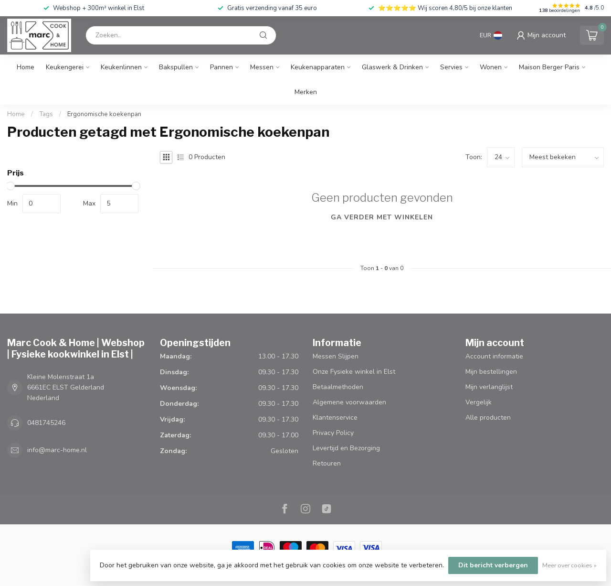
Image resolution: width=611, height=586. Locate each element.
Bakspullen (176, 67)
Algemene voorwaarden (349, 402)
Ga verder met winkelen (382, 217)
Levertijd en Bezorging (346, 448)
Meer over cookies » (569, 565)
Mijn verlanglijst (489, 386)
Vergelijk (478, 402)
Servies (451, 67)
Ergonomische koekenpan (104, 114)
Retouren (327, 463)
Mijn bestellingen (491, 371)
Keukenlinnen (121, 67)
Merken (306, 92)
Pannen (221, 67)
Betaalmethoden (338, 386)
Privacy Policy (333, 432)
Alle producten (488, 417)
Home (25, 67)
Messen (262, 67)
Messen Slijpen (335, 356)
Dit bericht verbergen (493, 565)
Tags (46, 114)
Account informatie (494, 356)
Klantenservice (335, 417)
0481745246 (46, 422)
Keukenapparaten (318, 67)
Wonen (491, 67)
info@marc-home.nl (57, 450)
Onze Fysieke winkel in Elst (354, 371)
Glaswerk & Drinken (392, 67)
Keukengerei (65, 67)
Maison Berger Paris (549, 67)
